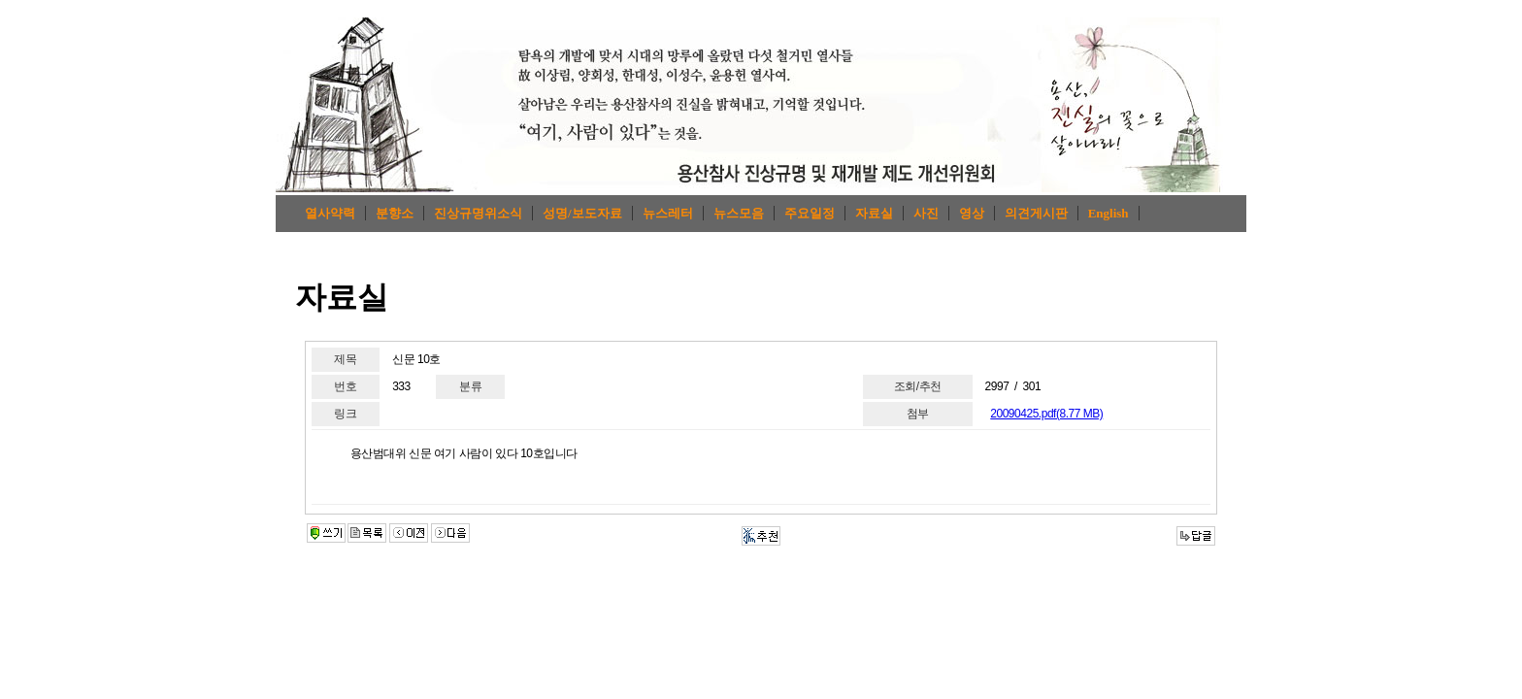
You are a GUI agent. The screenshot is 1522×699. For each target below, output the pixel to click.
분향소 (395, 213)
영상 (971, 213)
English (1108, 213)
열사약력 (330, 213)
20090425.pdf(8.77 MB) (1046, 413)
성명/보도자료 (582, 213)
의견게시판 (1036, 213)
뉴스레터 (668, 213)
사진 (926, 213)
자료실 (874, 213)
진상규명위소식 (478, 213)
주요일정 (809, 213)
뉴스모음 (738, 213)
